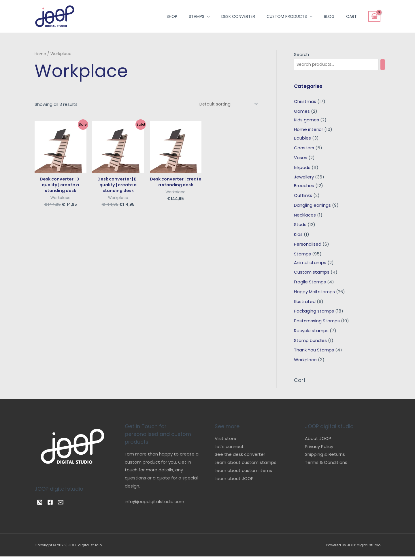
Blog (329, 16)
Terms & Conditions (326, 463)
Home (40, 54)
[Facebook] (53, 502)
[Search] (387, 65)
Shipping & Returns (325, 455)
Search (301, 54)
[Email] (67, 502)
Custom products (287, 16)
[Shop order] (227, 104)
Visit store (225, 439)
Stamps (196, 16)
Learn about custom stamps (245, 463)
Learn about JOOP (234, 479)
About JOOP (318, 439)
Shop (172, 16)
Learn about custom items (243, 471)
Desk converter (238, 16)
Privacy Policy (319, 447)
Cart (351, 16)
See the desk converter (240, 455)
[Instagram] (40, 502)
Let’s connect (229, 447)
